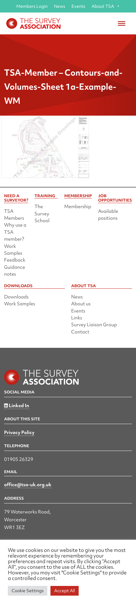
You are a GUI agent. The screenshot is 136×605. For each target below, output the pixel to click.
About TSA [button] (106, 6)
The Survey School (42, 213)
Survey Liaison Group (94, 325)
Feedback (14, 260)
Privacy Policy (19, 432)
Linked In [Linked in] (16, 405)
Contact (80, 332)
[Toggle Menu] (121, 23)
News (59, 6)
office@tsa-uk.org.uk (27, 485)
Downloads (16, 297)
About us (81, 304)
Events (78, 6)
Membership (77, 206)
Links (76, 318)
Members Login (32, 6)
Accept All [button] (64, 590)
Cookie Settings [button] (28, 590)
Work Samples (19, 304)
